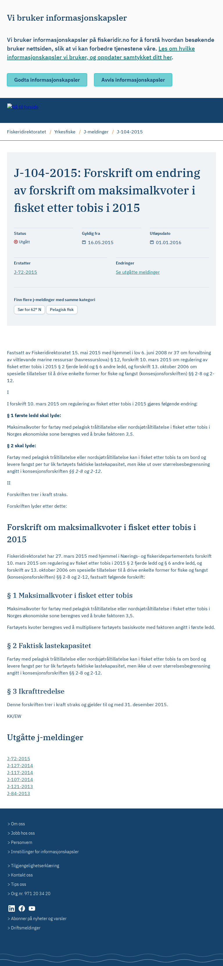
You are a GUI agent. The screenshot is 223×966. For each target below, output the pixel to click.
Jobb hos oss (23, 833)
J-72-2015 (25, 272)
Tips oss (18, 884)
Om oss (18, 824)
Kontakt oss (22, 875)
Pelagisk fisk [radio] (62, 309)
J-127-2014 (20, 765)
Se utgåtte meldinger (138, 272)
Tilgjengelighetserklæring (35, 865)
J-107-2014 (20, 779)
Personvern (21, 842)
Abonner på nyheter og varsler (38, 918)
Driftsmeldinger (25, 928)
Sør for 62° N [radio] (29, 309)
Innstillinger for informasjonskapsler (45, 851)
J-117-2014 (20, 772)
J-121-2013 (20, 786)
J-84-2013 (18, 793)
